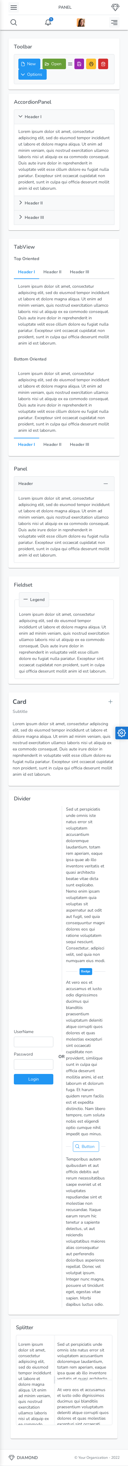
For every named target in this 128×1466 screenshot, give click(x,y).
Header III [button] (31, 217)
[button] (32, 74)
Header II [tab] (52, 272)
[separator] (54, 1380)
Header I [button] (30, 117)
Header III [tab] (79, 272)
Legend (34, 600)
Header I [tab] (26, 272)
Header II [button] (30, 203)
